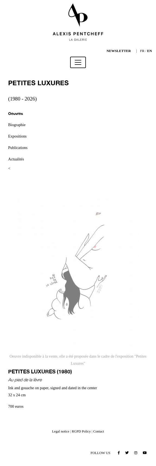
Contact (98, 431)
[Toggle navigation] (78, 62)
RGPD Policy (81, 431)
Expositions (17, 136)
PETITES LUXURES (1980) (40, 371)
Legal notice (60, 431)
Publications (17, 147)
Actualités (16, 159)
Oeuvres (15, 113)
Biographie (17, 125)
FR (142, 51)
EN (149, 51)
